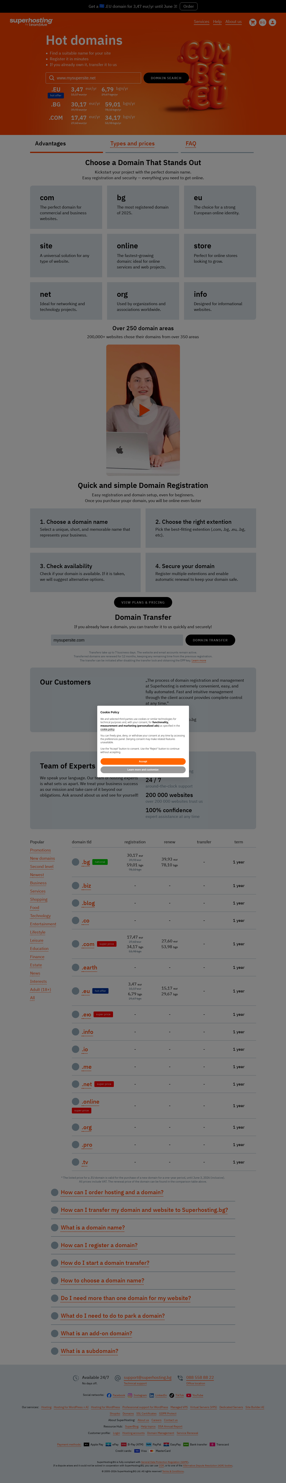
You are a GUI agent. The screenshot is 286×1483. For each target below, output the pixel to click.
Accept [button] (143, 761)
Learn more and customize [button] (142, 769)
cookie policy (108, 729)
